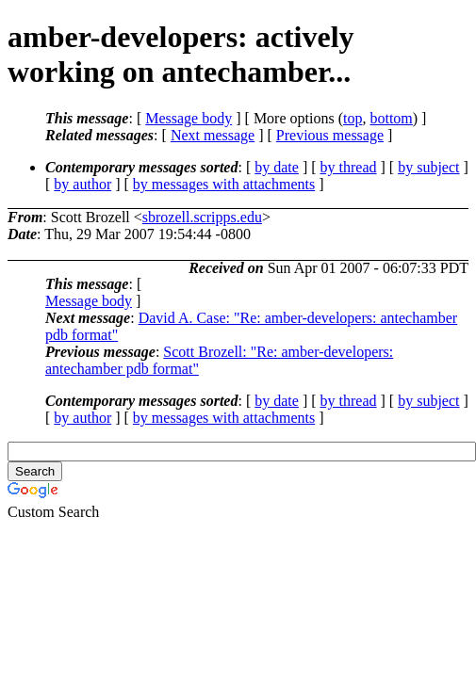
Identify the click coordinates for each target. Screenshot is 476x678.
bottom (390, 118)
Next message (212, 135)
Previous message (330, 135)
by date (276, 167)
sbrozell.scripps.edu (202, 217)
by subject (428, 167)
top (352, 118)
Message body (188, 118)
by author (82, 184)
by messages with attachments (224, 184)
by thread (348, 167)
